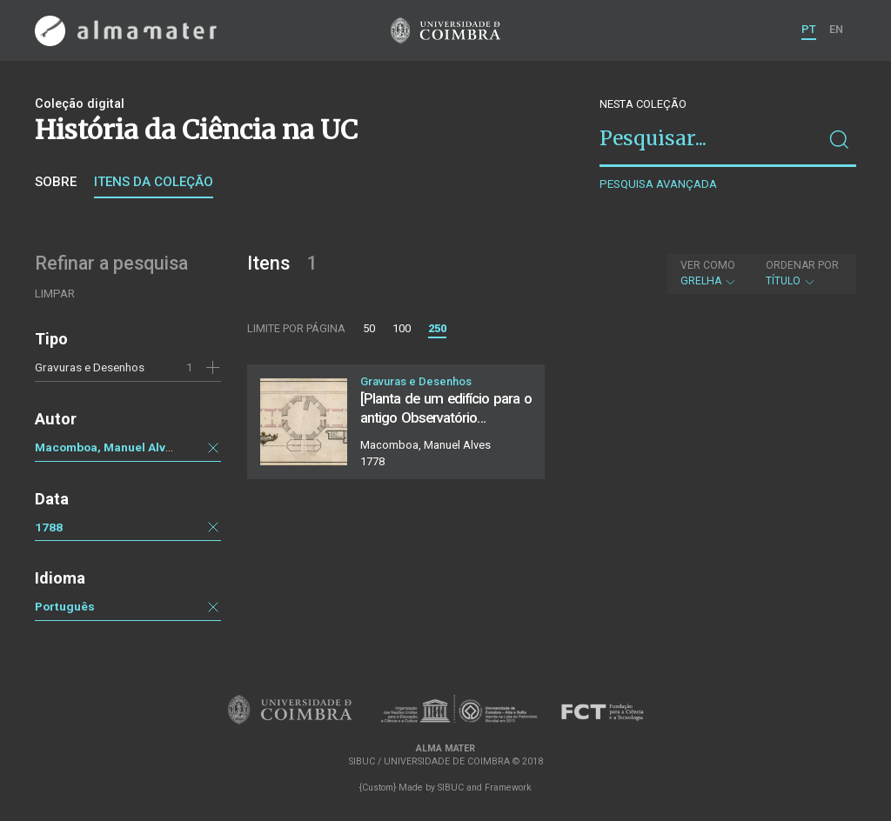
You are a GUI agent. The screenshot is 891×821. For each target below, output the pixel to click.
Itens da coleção (153, 182)
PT (808, 29)
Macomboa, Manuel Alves (107, 447)
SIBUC (451, 787)
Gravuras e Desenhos (89, 367)
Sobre (56, 182)
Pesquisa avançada (658, 183)
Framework (508, 787)
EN (836, 29)
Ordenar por (802, 265)
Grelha (708, 273)
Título (802, 273)
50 (369, 328)
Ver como (707, 265)
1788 (49, 527)
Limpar (55, 293)
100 (401, 328)
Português (65, 606)
